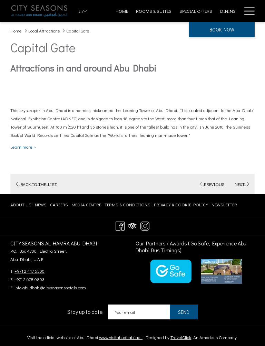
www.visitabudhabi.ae (121, 337)
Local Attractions (44, 31)
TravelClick (180, 337)
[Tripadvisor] (132, 225)
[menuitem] (122, 11)
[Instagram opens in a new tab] (144, 225)
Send (183, 312)
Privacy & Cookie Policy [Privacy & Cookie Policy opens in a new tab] (181, 205)
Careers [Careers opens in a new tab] (59, 205)
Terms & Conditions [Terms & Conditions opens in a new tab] (127, 205)
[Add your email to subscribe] (139, 312)
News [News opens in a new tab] (41, 205)
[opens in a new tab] (171, 270)
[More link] (247, 11)
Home (16, 31)
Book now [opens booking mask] (221, 29)
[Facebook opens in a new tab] (120, 225)
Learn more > (23, 147)
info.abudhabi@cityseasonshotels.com (50, 287)
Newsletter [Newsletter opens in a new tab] (224, 205)
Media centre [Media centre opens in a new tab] (86, 205)
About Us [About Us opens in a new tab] (20, 205)
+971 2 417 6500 (29, 271)
